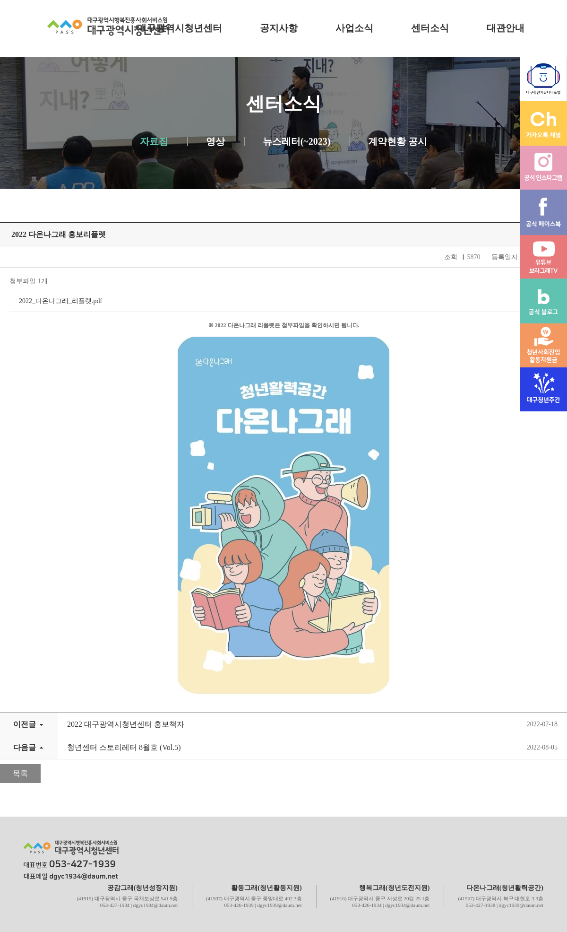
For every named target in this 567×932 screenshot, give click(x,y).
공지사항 (279, 28)
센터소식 (430, 28)
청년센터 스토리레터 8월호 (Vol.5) (124, 747)
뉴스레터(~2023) (297, 141)
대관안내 (505, 28)
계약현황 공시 (397, 141)
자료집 (154, 141)
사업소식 (354, 28)
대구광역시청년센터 (179, 28)
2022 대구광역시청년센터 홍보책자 (125, 724)
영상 (215, 141)
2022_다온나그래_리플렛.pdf (60, 301)
